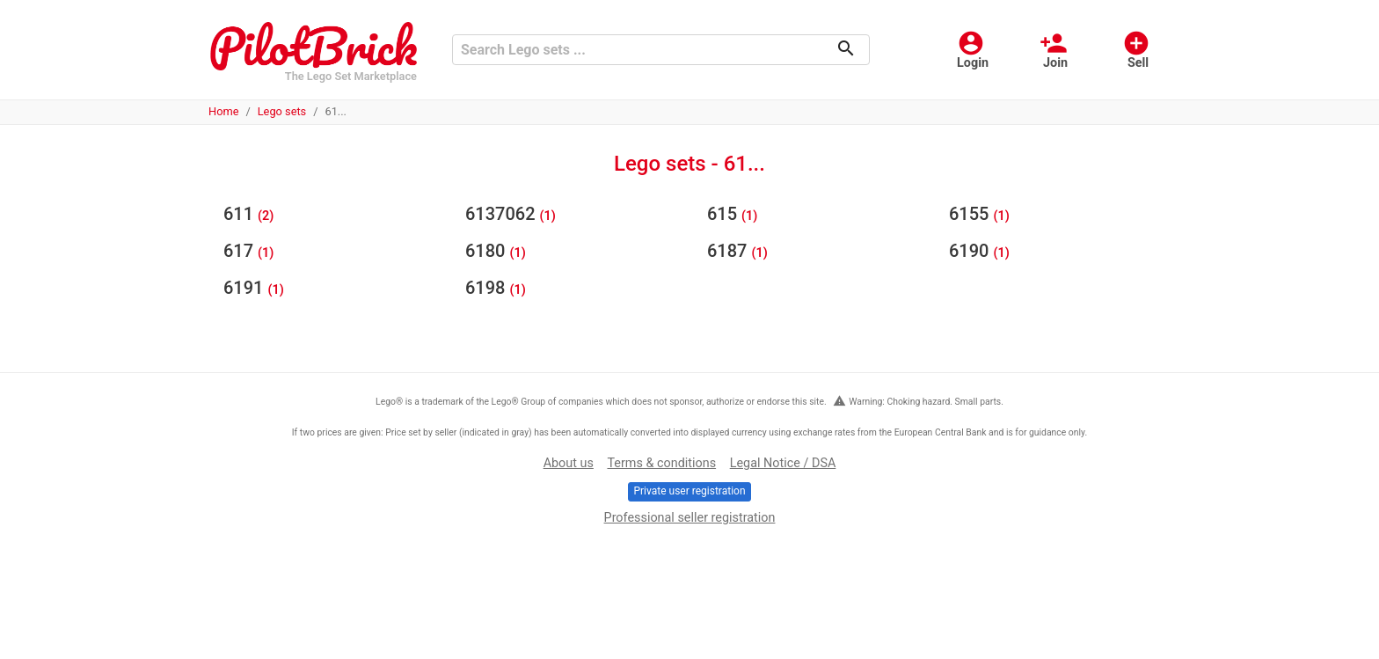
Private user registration (689, 491)
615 (724, 213)
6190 (971, 250)
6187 (729, 250)
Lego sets (282, 111)
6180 (487, 250)
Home (223, 111)
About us (569, 463)
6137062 (502, 213)
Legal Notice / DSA (783, 463)
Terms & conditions (661, 463)
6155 (971, 213)
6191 (245, 287)
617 (240, 250)
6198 (487, 287)
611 (240, 213)
